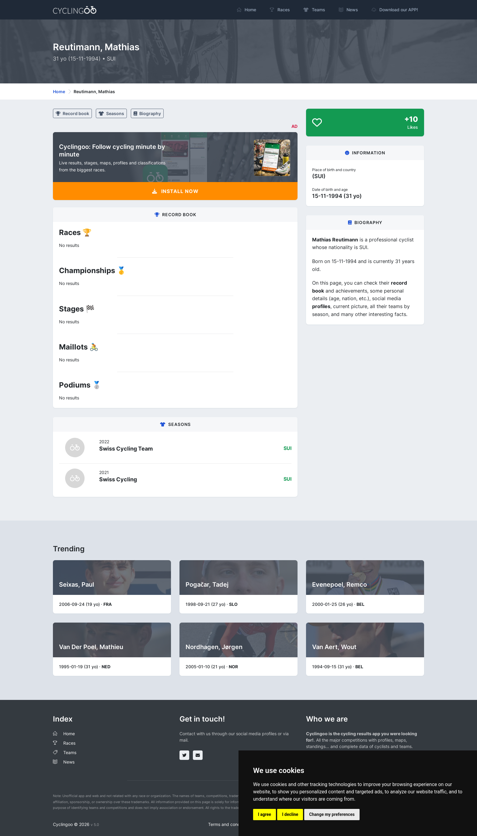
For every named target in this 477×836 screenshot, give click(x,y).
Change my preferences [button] (331, 814)
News (69, 761)
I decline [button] (290, 814)
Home (59, 91)
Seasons (111, 113)
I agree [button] (264, 814)
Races (69, 743)
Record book (72, 113)
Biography (147, 113)
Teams (69, 752)
